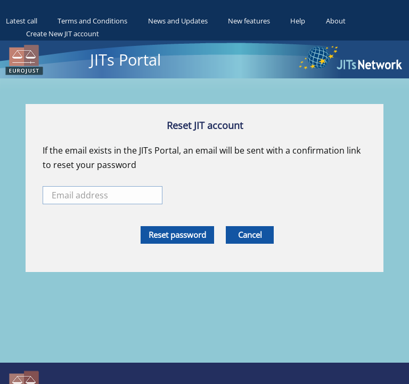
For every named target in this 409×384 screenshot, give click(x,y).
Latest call (21, 21)
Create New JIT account (62, 33)
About (336, 21)
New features (249, 21)
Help (297, 21)
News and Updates (178, 21)
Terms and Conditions (92, 21)
